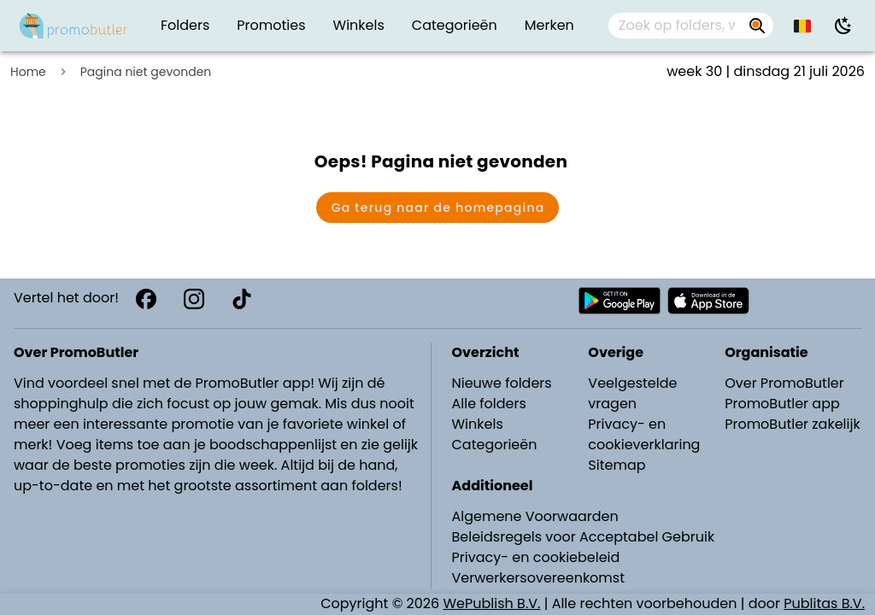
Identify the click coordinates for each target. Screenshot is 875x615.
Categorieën (494, 444)
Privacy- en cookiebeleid (536, 557)
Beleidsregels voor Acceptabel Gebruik (583, 537)
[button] (803, 25)
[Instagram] (194, 299)
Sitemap (616, 465)
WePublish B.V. (492, 603)
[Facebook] (146, 299)
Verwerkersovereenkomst (538, 578)
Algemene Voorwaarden (535, 516)
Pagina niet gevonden (146, 71)
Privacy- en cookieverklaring (644, 434)
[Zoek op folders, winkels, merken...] (757, 25)
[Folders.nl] (73, 25)
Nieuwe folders (502, 383)
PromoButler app (782, 403)
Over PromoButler (784, 383)
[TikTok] (242, 299)
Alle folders (489, 403)
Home (28, 71)
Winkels (477, 424)
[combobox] (690, 25)
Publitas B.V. (824, 603)
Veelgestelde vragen (632, 393)
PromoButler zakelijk (792, 424)
